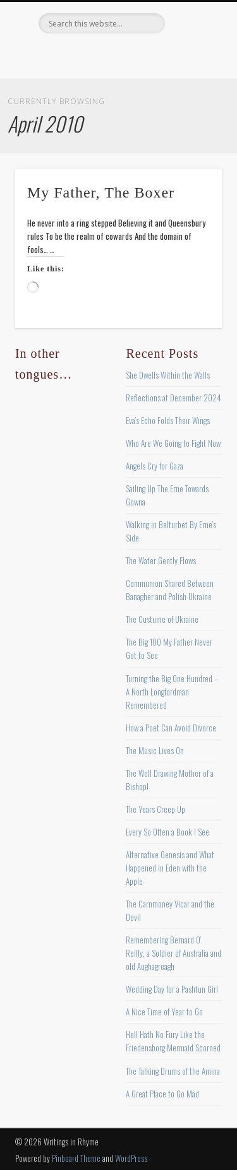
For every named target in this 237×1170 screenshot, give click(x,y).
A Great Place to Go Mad (162, 1093)
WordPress (131, 1158)
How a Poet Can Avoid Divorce (171, 727)
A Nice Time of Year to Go (164, 1011)
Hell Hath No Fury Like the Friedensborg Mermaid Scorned (173, 1041)
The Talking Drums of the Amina (173, 1071)
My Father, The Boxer (100, 192)
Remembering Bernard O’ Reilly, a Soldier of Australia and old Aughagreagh (173, 952)
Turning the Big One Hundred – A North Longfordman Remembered (172, 691)
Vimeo (143, 55)
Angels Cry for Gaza (154, 465)
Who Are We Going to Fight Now (173, 443)
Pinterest (117, 55)
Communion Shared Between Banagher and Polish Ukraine (170, 590)
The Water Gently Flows (161, 560)
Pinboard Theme (76, 1158)
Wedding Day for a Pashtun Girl (172, 989)
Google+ (169, 55)
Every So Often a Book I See (167, 831)
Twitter (91, 55)
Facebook (65, 55)
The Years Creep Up (155, 809)
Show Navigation (191, 113)
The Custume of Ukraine (162, 619)
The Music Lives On (155, 750)
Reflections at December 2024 (173, 397)
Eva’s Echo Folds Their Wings (168, 420)
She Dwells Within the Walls (168, 375)
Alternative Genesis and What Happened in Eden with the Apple (170, 867)
